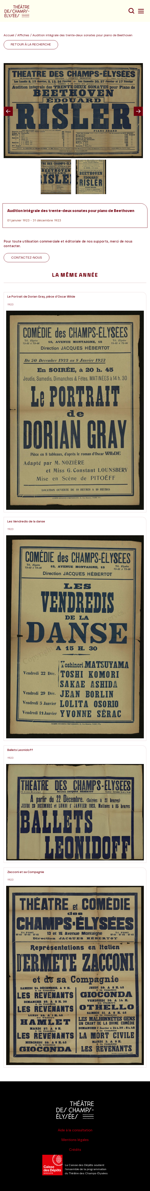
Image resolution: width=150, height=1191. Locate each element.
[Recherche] (131, 11)
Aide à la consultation (75, 1130)
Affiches (23, 35)
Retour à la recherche (31, 44)
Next (138, 111)
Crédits (75, 1150)
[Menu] (140, 11)
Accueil (9, 35)
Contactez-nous (26, 257)
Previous (8, 111)
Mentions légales (75, 1140)
